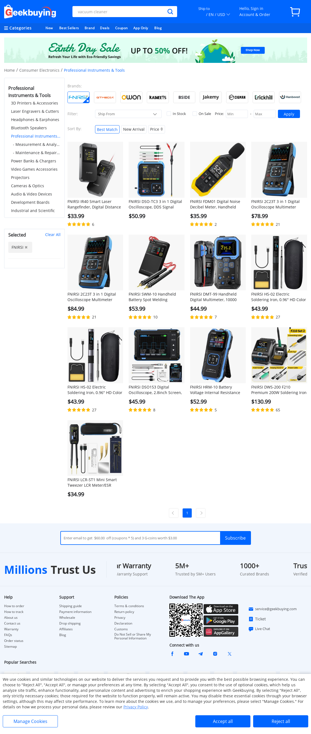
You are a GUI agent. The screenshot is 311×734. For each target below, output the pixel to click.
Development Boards (30, 202)
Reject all (281, 721)
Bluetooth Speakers (29, 127)
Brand (90, 28)
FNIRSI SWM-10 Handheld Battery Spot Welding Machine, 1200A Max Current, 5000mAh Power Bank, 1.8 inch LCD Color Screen (156, 296)
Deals (105, 28)
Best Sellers (69, 28)
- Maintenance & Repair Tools (37, 152)
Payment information (75, 612)
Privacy (119, 618)
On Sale (202, 113)
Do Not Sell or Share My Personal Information (132, 636)
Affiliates (66, 629)
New (49, 28)
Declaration (123, 623)
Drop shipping (70, 623)
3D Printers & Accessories (34, 103)
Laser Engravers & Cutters (35, 111)
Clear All (53, 234)
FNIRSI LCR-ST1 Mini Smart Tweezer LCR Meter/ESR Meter (92, 482)
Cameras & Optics (27, 185)
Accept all (223, 721)
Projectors (20, 177)
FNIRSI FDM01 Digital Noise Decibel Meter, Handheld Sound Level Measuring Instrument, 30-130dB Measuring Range (215, 204)
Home (9, 70)
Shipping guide (70, 606)
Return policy (124, 612)
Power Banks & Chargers (33, 161)
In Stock (176, 113)
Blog (158, 28)
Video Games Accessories (34, 169)
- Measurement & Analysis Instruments (37, 144)
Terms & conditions (129, 606)
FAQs (8, 635)
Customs (121, 629)
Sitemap (10, 646)
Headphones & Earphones (35, 119)
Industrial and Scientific (33, 210)
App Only (140, 28)
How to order (14, 606)
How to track (13, 612)
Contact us (12, 623)
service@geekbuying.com (272, 609)
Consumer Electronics (39, 70)
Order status (13, 641)
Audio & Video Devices (31, 194)
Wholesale (67, 618)
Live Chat (259, 629)
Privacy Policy (135, 706)
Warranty (11, 629)
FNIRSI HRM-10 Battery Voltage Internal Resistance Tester (215, 389)
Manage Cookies (30, 721)
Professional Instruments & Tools (36, 136)
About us (11, 618)
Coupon (121, 28)
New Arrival (134, 129)
